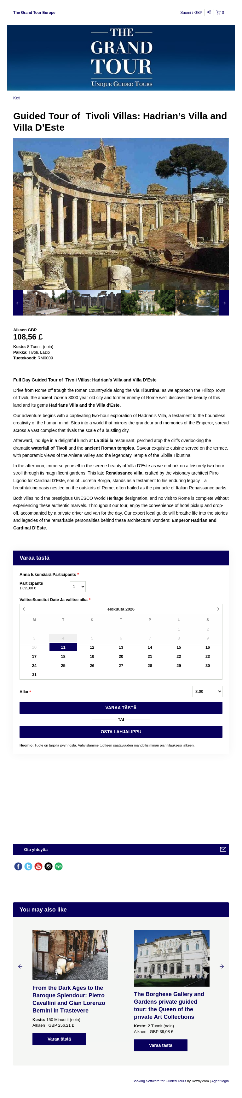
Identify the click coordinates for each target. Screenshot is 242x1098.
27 (121, 665)
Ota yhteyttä (36, 849)
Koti (16, 98)
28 (149, 665)
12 (92, 647)
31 (34, 674)
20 (121, 656)
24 (34, 665)
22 (178, 656)
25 (63, 665)
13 (121, 647)
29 (178, 665)
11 (63, 647)
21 (149, 656)
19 (92, 656)
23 (207, 656)
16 (207, 647)
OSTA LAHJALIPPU (121, 731)
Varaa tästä (59, 1039)
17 (34, 656)
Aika (25, 692)
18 (63, 656)
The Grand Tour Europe (34, 12)
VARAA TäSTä (121, 707)
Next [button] (222, 966)
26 (92, 665)
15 (178, 647)
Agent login (220, 1081)
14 (149, 647)
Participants (45, 586)
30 (207, 665)
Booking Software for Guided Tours (159, 1081)
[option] (40, 303)
